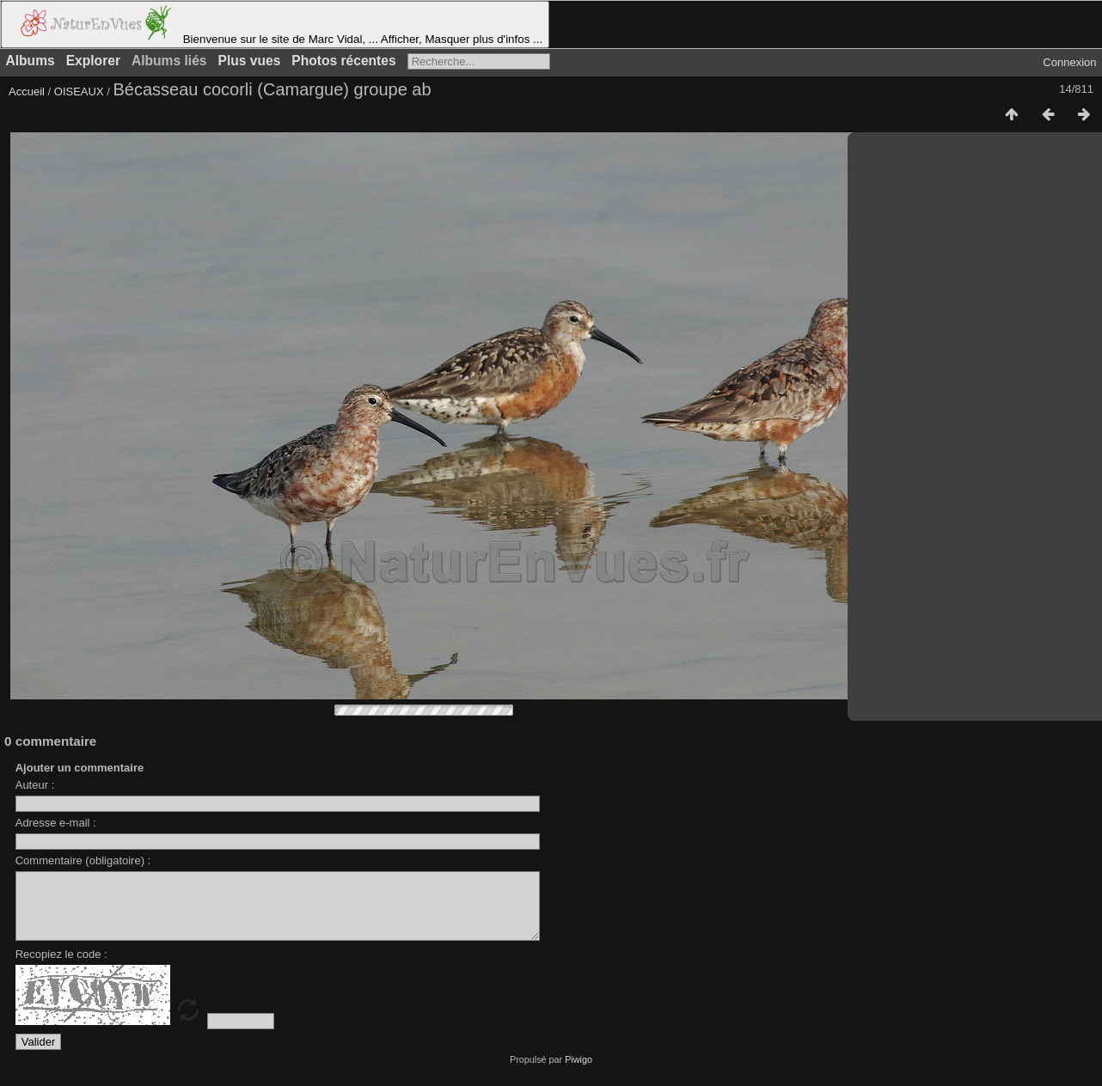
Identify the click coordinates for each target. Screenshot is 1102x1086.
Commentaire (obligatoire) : (83, 860)
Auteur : (35, 784)
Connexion (1069, 62)
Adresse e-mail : (55, 822)
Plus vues (249, 60)
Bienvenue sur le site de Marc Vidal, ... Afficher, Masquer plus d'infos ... (275, 24)
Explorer (93, 60)
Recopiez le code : (61, 967)
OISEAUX (80, 91)
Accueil (27, 91)
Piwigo (578, 1072)
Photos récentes (343, 60)
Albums (30, 60)
